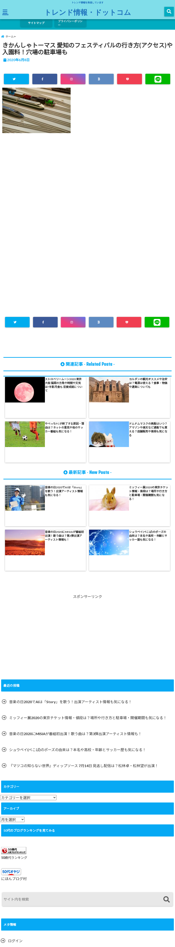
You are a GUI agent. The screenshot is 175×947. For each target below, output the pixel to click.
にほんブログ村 (14, 789)
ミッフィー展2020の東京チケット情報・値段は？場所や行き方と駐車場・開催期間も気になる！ (88, 628)
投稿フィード (19, 867)
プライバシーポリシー (69, 23)
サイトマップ (36, 23)
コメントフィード (22, 883)
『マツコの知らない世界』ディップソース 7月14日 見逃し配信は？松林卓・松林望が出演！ (83, 676)
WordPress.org (21, 899)
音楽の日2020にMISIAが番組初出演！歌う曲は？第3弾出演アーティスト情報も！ (75, 644)
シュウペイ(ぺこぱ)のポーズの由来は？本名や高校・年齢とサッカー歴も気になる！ (77, 660)
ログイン (15, 851)
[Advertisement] (87, 191)
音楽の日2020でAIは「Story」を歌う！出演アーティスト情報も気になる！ (70, 612)
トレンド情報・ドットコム (87, 12)
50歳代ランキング (14, 768)
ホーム (57, 921)
